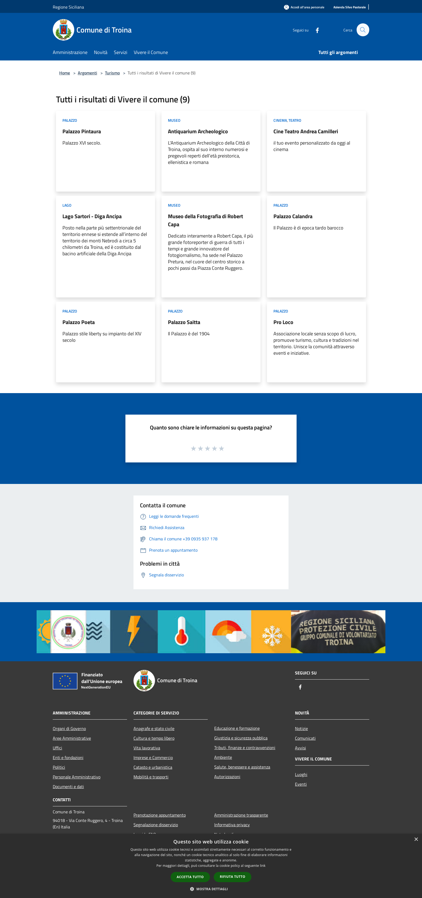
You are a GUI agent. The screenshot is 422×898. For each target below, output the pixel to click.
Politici (59, 767)
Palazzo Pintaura (81, 131)
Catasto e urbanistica (152, 767)
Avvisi (300, 748)
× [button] (416, 840)
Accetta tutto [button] (190, 877)
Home (64, 73)
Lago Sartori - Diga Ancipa (92, 216)
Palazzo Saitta (184, 322)
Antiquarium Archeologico (198, 131)
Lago (66, 205)
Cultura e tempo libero (153, 738)
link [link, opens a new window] (263, 865)
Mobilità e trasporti (150, 777)
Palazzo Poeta (78, 322)
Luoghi (301, 774)
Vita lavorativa (146, 748)
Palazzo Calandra (292, 216)
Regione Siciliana (68, 7)
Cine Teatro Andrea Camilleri (305, 131)
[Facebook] (315, 29)
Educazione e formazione (237, 728)
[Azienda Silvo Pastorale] (349, 7)
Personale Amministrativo (76, 777)
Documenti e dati (68, 786)
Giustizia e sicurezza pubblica (241, 738)
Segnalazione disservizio (155, 824)
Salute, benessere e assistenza (242, 767)
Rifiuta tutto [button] (232, 876)
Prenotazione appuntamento (159, 815)
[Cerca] (362, 29)
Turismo (112, 73)
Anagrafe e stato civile (153, 728)
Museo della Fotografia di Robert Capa (205, 220)
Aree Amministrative (72, 738)
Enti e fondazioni (68, 757)
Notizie (301, 728)
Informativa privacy (232, 824)
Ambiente (223, 757)
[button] (211, 889)
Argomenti (87, 73)
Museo (174, 120)
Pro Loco (283, 322)
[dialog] (211, 866)
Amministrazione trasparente (241, 815)
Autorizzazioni (227, 776)
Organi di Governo (69, 728)
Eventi (301, 784)
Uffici (57, 748)
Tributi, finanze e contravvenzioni (244, 747)
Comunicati (305, 738)
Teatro (295, 120)
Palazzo (69, 120)
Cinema (280, 120)
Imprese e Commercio (153, 757)
